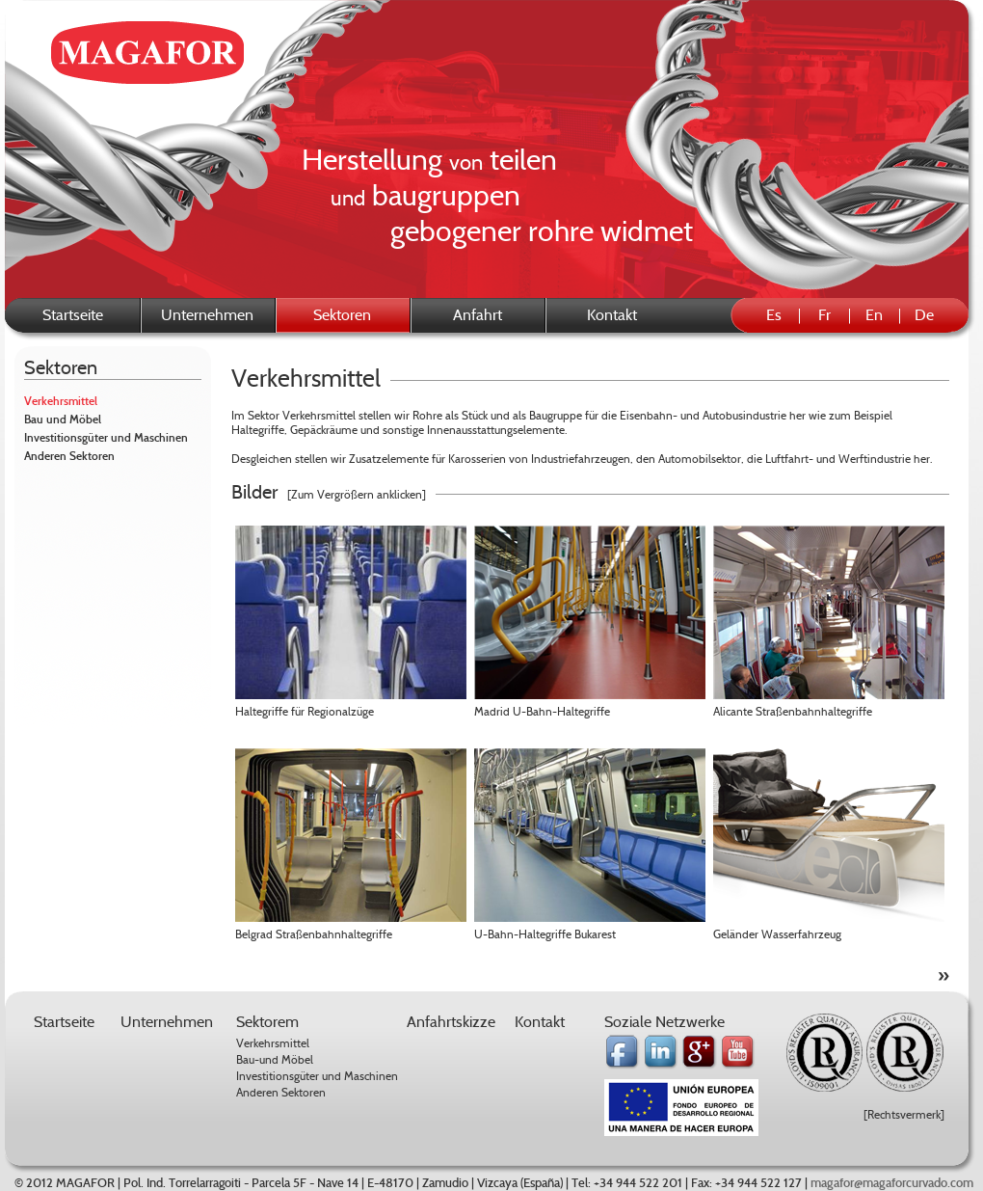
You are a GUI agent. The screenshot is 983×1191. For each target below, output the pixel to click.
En (874, 315)
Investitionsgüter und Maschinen (106, 438)
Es (774, 315)
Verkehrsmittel (60, 401)
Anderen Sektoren (69, 456)
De (924, 315)
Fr (824, 315)
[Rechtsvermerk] (903, 1114)
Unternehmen (207, 315)
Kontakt (612, 315)
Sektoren (60, 367)
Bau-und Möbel (274, 1059)
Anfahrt (477, 315)
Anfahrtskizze (451, 1022)
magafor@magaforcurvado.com (891, 1183)
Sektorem (267, 1022)
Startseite (72, 315)
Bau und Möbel (62, 419)
